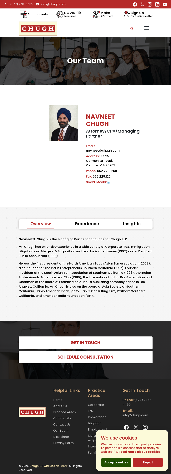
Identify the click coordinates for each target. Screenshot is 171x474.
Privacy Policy (63, 443)
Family (93, 452)
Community (62, 418)
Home (57, 400)
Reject (148, 462)
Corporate (96, 405)
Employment (98, 429)
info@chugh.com (50, 4)
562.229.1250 (101, 171)
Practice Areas (64, 412)
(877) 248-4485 (18, 4)
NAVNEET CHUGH (100, 120)
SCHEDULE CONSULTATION (85, 357)
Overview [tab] (40, 224)
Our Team (60, 430)
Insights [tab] (132, 224)
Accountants (38, 14)
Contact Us (61, 424)
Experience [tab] (87, 224)
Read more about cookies (139, 452)
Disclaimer (61, 437)
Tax (90, 411)
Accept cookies (116, 462)
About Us (60, 406)
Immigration (97, 417)
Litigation (94, 423)
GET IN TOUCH (85, 343)
